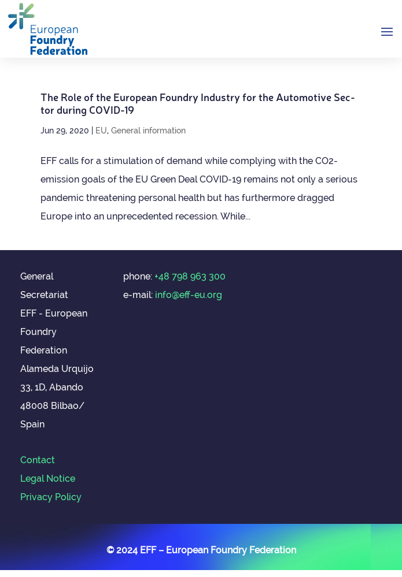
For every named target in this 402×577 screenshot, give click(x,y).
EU (101, 130)
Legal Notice (47, 478)
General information (148, 130)
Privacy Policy (51, 497)
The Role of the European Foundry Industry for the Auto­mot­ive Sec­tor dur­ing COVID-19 (197, 103)
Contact (37, 460)
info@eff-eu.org (188, 294)
